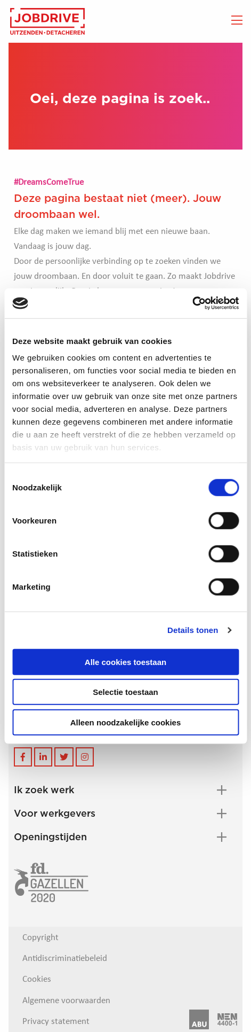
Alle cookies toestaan (125, 661)
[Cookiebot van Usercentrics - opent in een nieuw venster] (192, 303)
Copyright (40, 937)
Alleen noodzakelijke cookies (125, 721)
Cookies (36, 979)
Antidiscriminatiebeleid (64, 958)
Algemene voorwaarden (66, 1000)
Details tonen (192, 630)
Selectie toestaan (125, 692)
